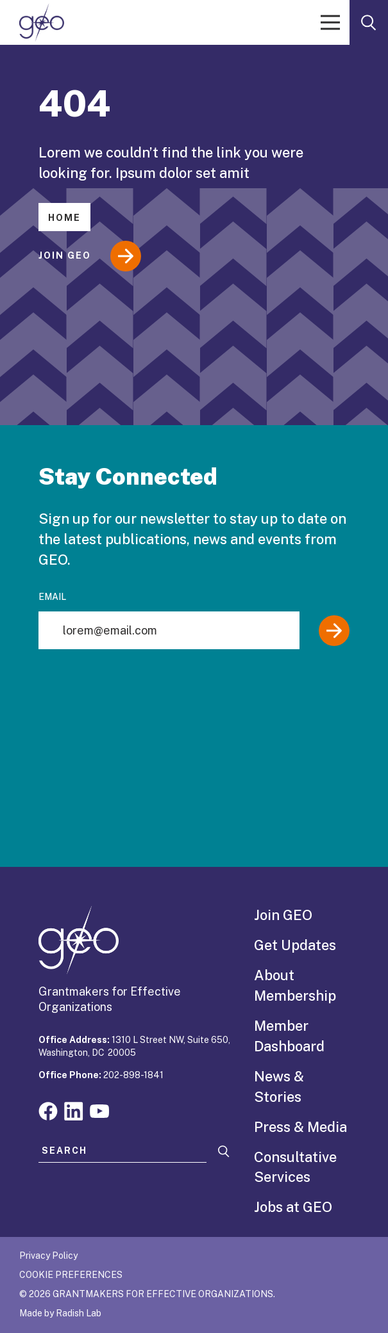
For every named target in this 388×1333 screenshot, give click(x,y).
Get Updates (295, 945)
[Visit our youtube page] (99, 1110)
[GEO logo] (41, 22)
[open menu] (330, 22)
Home (64, 218)
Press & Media (300, 1127)
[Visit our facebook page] (48, 1110)
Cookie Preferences (70, 1275)
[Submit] (334, 630)
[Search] (224, 1151)
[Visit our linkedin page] (73, 1110)
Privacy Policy (48, 1255)
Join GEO (89, 256)
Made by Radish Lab (60, 1313)
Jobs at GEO (293, 1207)
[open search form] (369, 22)
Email (52, 597)
